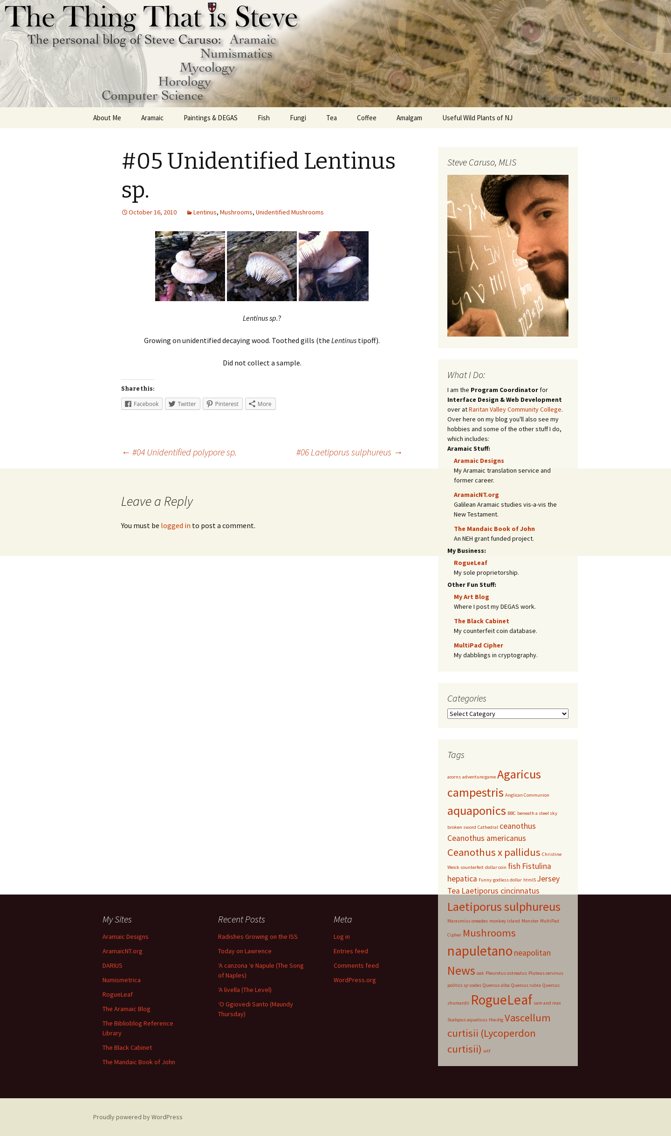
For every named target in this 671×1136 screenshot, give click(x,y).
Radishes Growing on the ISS (258, 936)
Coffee (367, 117)
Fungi (298, 117)
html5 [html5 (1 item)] (529, 880)
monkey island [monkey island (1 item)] (504, 921)
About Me (107, 117)
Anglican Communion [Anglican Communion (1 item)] (527, 795)
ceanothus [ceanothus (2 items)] (518, 826)
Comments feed (356, 965)
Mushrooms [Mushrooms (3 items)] (489, 932)
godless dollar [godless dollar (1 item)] (507, 880)
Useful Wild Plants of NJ (477, 117)
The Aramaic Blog (127, 1009)
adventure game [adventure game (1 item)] (479, 777)
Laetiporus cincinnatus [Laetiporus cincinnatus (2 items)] (500, 891)
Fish (264, 117)
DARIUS (113, 965)
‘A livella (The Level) (245, 989)
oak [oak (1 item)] (480, 973)
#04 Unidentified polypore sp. (179, 452)
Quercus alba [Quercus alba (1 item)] (496, 985)
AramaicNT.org (476, 494)
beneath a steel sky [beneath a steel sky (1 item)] (537, 813)
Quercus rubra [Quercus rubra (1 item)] (526, 985)
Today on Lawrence (245, 951)
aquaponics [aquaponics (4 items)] (476, 810)
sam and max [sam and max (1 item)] (547, 1003)
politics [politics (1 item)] (455, 985)
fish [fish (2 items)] (514, 866)
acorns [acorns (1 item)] (454, 777)
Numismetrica (122, 980)
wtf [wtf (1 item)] (486, 1051)
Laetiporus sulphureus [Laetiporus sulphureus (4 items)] (504, 906)
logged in (176, 525)
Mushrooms (236, 212)
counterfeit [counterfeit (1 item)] (472, 867)
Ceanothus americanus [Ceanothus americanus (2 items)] (486, 838)
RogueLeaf (470, 562)
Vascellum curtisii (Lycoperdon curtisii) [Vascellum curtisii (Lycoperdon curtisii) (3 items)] (499, 1033)
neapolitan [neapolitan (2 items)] (532, 953)
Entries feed (351, 951)
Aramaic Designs (479, 460)
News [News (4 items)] (461, 970)
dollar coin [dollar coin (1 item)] (496, 867)
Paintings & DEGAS (211, 117)
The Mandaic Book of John (494, 528)
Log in (342, 936)
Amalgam (409, 117)
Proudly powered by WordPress (138, 1117)
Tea (331, 117)
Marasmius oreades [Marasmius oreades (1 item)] (467, 921)
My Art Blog (471, 596)
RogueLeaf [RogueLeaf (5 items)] (501, 999)
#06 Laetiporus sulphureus (349, 452)
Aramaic (152, 117)
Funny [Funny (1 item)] (485, 880)
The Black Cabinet (481, 621)
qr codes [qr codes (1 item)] (472, 985)
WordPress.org (355, 980)
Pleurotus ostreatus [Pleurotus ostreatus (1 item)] (506, 973)
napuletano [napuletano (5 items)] (480, 950)
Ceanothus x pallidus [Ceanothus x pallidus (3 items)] (494, 852)
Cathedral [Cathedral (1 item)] (488, 827)
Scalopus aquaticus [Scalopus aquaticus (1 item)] (467, 1020)
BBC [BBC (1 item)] (511, 813)
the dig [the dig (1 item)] (496, 1020)
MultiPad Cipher (478, 645)
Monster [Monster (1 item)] (530, 921)
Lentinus (205, 212)
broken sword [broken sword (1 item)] (461, 827)
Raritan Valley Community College (515, 409)
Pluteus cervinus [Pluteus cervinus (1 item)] (545, 973)
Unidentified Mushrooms (290, 212)
